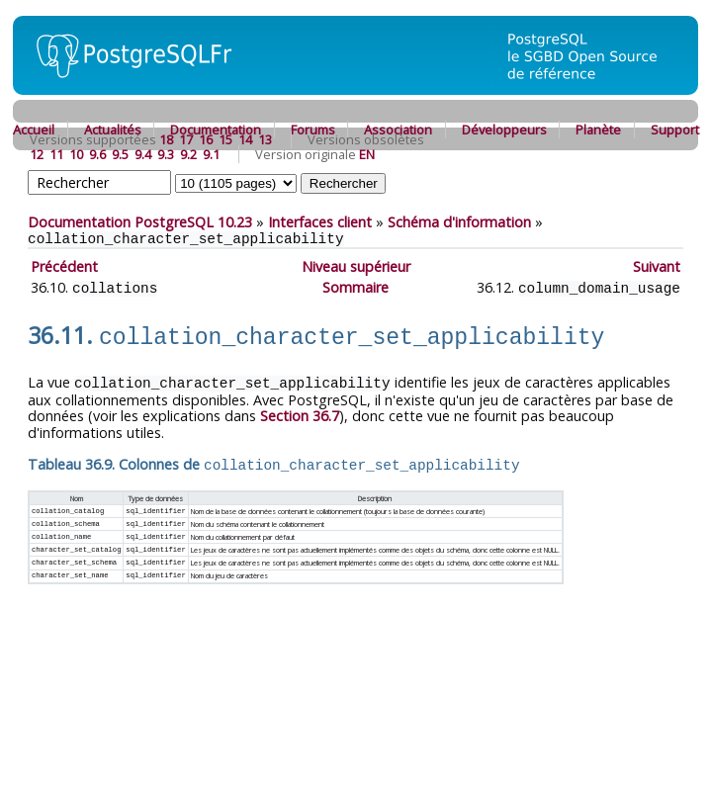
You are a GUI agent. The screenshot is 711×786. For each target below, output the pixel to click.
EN (367, 154)
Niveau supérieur (356, 266)
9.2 (188, 154)
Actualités (112, 129)
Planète (598, 129)
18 (166, 139)
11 (56, 154)
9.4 (142, 154)
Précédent (64, 266)
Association (398, 129)
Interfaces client (320, 222)
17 (186, 139)
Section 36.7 (299, 410)
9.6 (97, 154)
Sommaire (355, 287)
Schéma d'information (459, 222)
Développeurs (504, 129)
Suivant (656, 266)
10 (76, 154)
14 (245, 139)
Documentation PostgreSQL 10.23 (140, 222)
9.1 (211, 154)
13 (265, 139)
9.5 (120, 154)
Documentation (215, 129)
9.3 (165, 154)
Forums (313, 129)
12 (37, 154)
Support (675, 129)
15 (225, 139)
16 (206, 139)
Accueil (33, 129)
